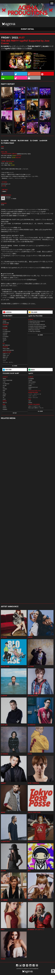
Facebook (34, 965)
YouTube (30, 965)
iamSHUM (43, 141)
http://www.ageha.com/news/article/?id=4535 (14, 279)
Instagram (20, 965)
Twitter (24, 965)
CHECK (4, 191)
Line (27, 965)
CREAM (13, 141)
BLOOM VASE (23, 141)
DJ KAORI (5, 141)
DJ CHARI (34, 141)
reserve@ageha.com (5, 183)
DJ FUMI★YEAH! (7, 143)
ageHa (8, 24)
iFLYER (2, 204)
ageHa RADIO (37, 965)
